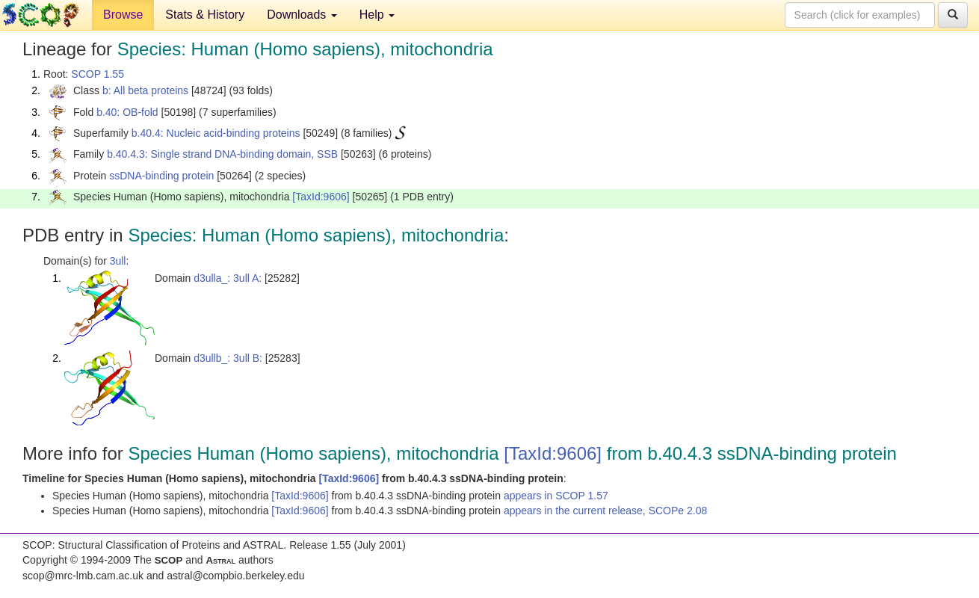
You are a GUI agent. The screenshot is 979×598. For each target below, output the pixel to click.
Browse (123, 14)
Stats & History (204, 14)
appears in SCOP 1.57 (556, 496)
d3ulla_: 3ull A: (228, 278)
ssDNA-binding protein (161, 176)
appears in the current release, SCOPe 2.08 (605, 511)
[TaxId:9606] (320, 197)
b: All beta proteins (145, 90)
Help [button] (377, 14)
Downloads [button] (302, 14)
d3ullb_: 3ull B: (228, 358)
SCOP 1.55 (97, 74)
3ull (118, 261)
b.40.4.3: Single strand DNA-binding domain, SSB (222, 154)
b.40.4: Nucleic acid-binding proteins (216, 133)
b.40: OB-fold (127, 112)
